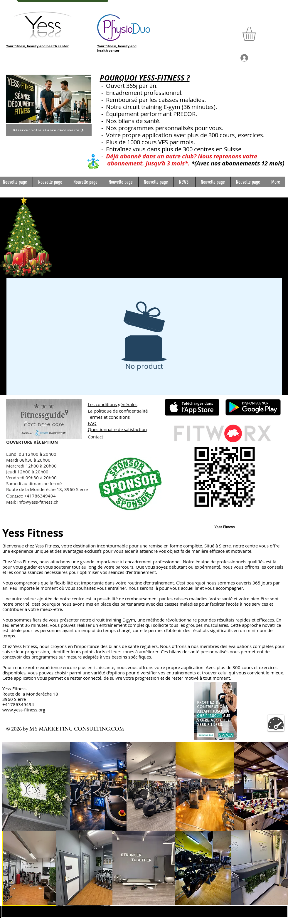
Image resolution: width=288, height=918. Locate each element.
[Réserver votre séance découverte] (49, 130)
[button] (257, 34)
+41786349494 (40, 496)
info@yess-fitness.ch (37, 502)
